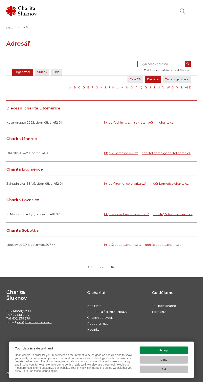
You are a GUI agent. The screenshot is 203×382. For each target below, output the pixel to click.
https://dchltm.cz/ (117, 122)
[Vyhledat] (182, 11)
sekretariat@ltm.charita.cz (153, 122)
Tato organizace (175, 79)
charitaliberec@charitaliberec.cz (166, 153)
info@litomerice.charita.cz (169, 183)
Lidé (59, 72)
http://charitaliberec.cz (121, 153)
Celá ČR (131, 79)
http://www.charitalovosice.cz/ (126, 214)
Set (164, 369)
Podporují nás (97, 323)
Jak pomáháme (164, 306)
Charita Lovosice (22, 200)
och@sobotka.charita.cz (163, 245)
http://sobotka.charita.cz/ (122, 245)
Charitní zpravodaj (100, 318)
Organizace (24, 72)
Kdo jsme (94, 306)
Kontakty (159, 312)
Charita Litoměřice (24, 169)
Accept (164, 350)
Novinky (93, 329)
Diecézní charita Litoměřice (33, 108)
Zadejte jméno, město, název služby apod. (167, 70)
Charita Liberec (21, 138)
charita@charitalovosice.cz (172, 214)
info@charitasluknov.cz (34, 322)
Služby (44, 72)
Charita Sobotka (22, 230)
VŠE (188, 87)
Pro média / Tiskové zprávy (107, 312)
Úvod (9, 27)
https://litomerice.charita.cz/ (125, 183)
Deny (163, 359)
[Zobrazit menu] (194, 11)
